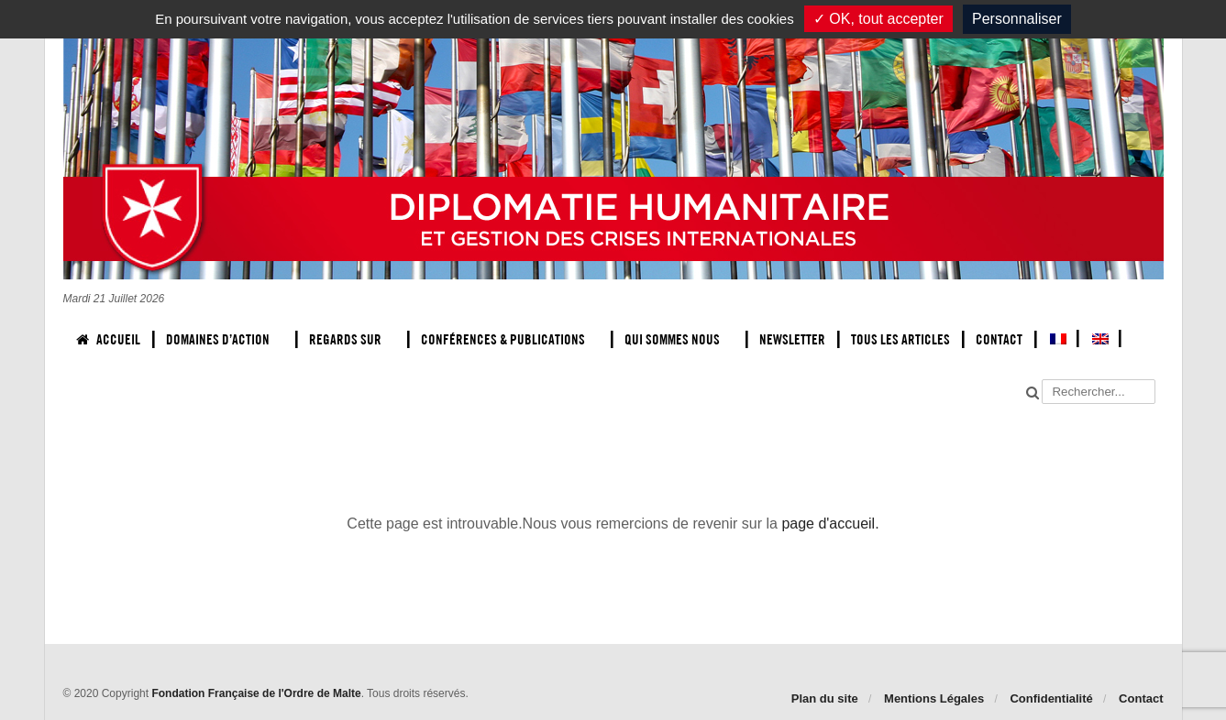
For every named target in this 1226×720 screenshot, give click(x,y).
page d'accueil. (829, 523)
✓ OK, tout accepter (878, 19)
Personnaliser (1017, 19)
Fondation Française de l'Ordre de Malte (255, 693)
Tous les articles (900, 339)
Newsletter (792, 339)
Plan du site (824, 698)
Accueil (108, 340)
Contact (999, 339)
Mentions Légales (934, 698)
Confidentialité (1051, 698)
